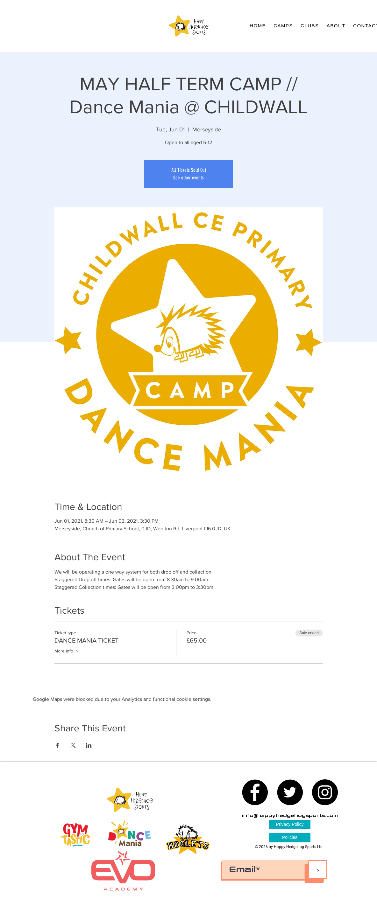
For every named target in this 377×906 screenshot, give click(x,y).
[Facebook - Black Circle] (255, 792)
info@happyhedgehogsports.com (290, 815)
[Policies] (289, 837)
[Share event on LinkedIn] (89, 745)
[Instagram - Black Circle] (325, 792)
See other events (188, 178)
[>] (317, 869)
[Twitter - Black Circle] (290, 792)
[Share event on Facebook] (57, 745)
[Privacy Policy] (289, 824)
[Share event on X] (73, 745)
